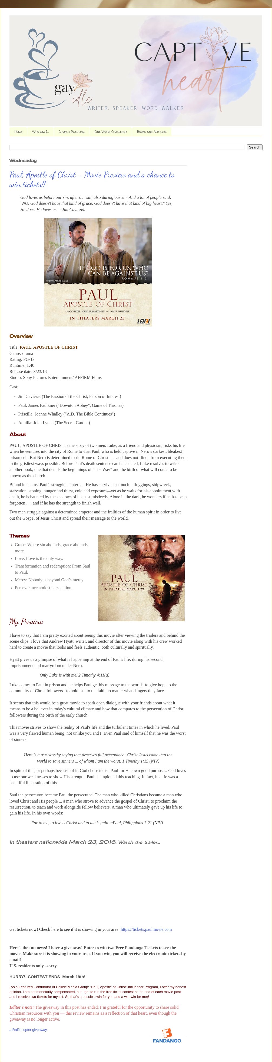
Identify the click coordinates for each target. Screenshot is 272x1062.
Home (18, 131)
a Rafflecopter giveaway (28, 1030)
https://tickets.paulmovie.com (146, 929)
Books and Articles (152, 131)
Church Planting (72, 131)
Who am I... (40, 131)
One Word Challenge (111, 131)
